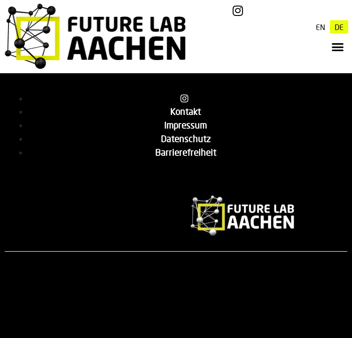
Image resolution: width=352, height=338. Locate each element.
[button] (337, 46)
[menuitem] (320, 27)
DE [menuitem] (339, 26)
